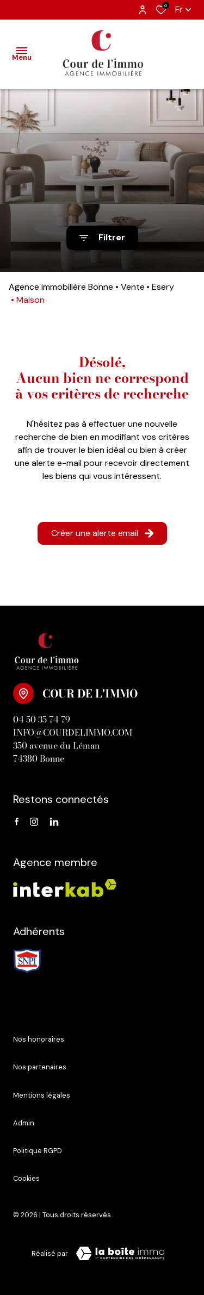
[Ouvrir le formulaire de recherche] (102, 238)
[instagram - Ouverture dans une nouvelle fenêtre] (34, 822)
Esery (163, 286)
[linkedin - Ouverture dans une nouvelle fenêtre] (54, 822)
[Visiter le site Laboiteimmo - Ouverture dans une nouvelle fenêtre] (120, 1254)
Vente (133, 286)
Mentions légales (41, 1095)
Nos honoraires (38, 1039)
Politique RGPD (37, 1150)
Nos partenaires (39, 1067)
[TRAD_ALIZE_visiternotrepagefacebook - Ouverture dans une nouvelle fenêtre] (16, 822)
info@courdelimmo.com (72, 732)
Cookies (26, 1178)
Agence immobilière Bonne (61, 286)
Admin (23, 1123)
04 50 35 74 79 (41, 719)
